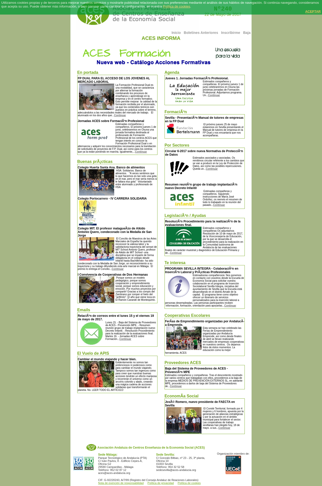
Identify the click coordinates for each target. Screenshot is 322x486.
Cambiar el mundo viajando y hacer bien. (107, 359)
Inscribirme (230, 33)
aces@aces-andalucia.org (114, 472)
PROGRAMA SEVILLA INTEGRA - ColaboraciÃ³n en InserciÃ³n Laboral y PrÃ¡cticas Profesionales (201, 270)
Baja (247, 33)
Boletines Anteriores (201, 33)
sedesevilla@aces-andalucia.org (176, 469)
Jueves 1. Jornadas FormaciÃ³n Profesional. (197, 78)
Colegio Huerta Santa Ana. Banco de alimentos (111, 167)
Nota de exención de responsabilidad (121, 482)
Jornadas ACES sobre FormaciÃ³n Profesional (111, 121)
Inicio (176, 33)
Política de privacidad (160, 482)
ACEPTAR (313, 11)
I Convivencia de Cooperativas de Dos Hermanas (113, 274)
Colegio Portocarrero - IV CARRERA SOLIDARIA (112, 198)
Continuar (120, 115)
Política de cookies (176, 6)
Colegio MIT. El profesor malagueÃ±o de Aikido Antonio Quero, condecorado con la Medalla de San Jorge (115, 232)
